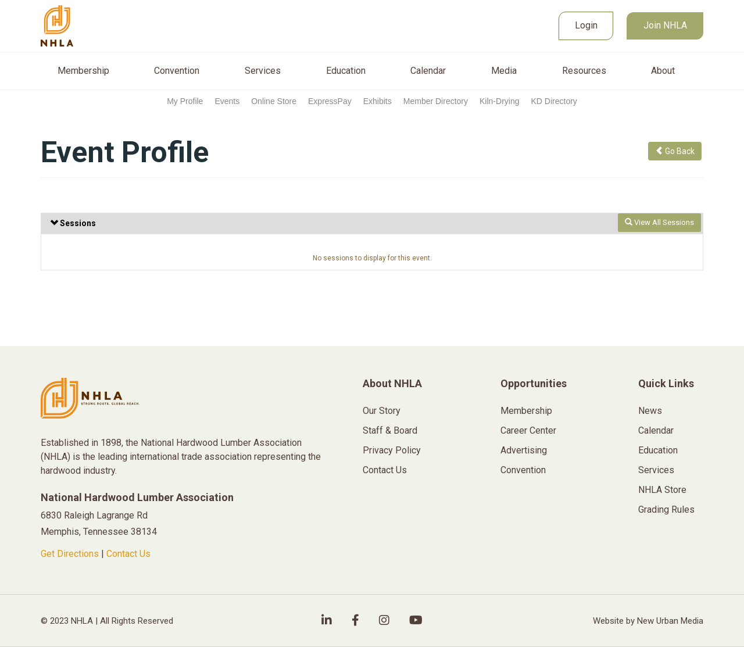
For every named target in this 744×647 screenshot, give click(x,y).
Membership (83, 71)
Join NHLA (665, 25)
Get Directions (70, 553)
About (663, 71)
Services (263, 71)
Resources (584, 71)
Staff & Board (390, 430)
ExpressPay (330, 101)
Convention (176, 71)
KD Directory (554, 101)
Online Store (273, 101)
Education (346, 71)
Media (504, 71)
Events (226, 101)
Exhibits (377, 101)
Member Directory (435, 101)
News (650, 410)
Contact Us (128, 553)
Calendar (428, 71)
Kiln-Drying (499, 101)
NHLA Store (662, 489)
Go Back (675, 151)
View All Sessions (659, 222)
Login (586, 25)
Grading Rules (666, 509)
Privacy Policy (392, 450)
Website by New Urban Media (648, 621)
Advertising (523, 450)
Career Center (528, 430)
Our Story (381, 410)
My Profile (185, 101)
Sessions (73, 223)
